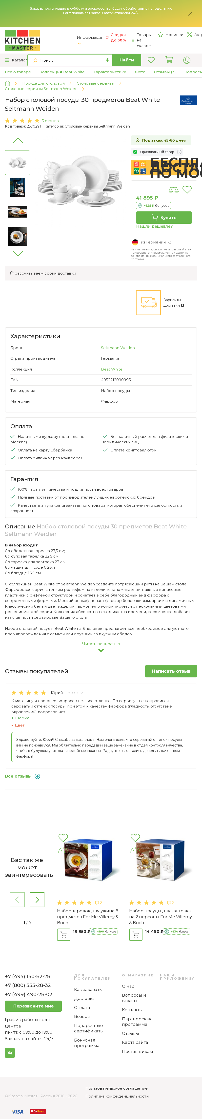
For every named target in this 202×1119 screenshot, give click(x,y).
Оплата (82, 1007)
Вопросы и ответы (134, 998)
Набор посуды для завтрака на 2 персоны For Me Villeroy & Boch (160, 916)
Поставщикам (137, 1051)
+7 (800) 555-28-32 (28, 985)
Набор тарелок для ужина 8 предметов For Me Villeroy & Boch (87, 916)
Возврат (83, 1016)
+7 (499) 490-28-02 (28, 994)
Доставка (84, 998)
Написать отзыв (171, 671)
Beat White (111, 369)
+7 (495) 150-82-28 (27, 976)
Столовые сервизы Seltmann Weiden (97, 126)
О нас (128, 986)
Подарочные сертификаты (89, 1028)
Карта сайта (135, 1042)
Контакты (132, 1009)
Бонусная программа (87, 1043)
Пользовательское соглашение (116, 1088)
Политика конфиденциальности (117, 1096)
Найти (127, 59)
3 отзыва (50, 120)
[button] (17, 253)
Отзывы (130, 1033)
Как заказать (88, 989)
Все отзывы (22, 776)
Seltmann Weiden (118, 347)
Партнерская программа (136, 1021)
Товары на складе (142, 40)
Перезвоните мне (33, 1006)
